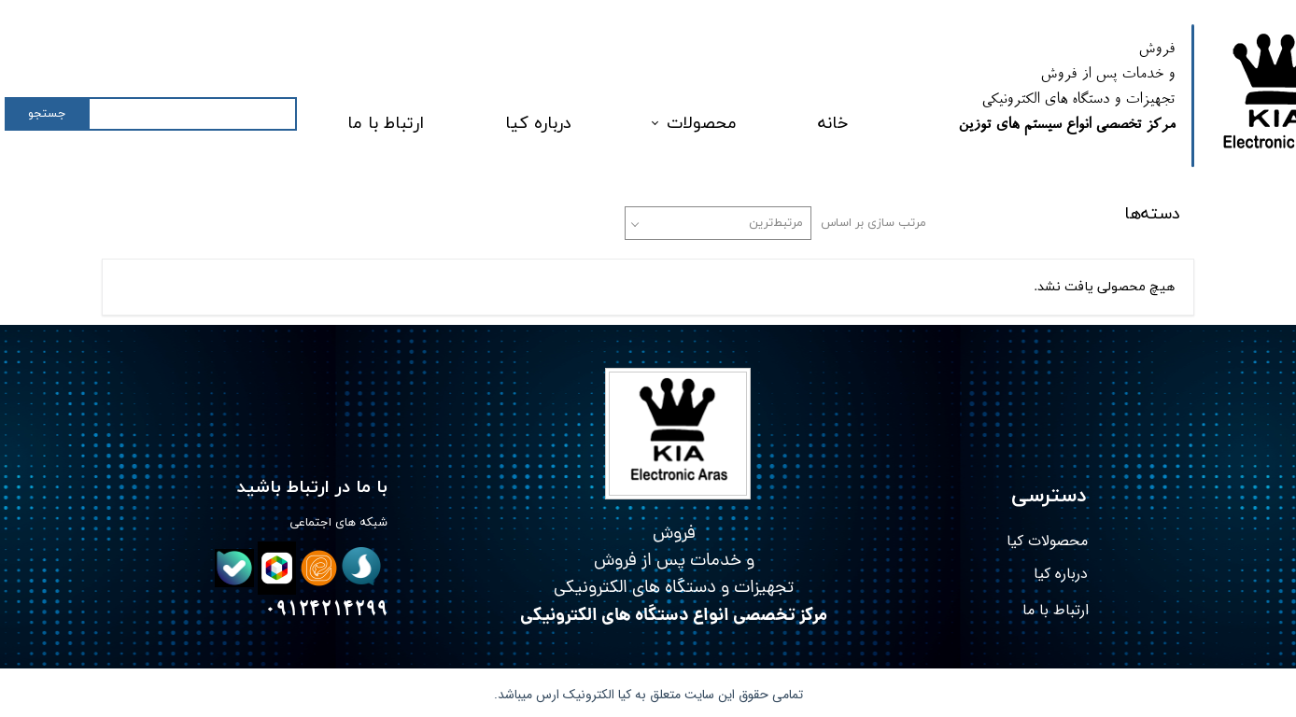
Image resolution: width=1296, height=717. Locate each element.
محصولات (702, 123)
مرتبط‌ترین (776, 223)
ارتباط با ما (385, 123)
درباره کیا (538, 123)
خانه (833, 123)
